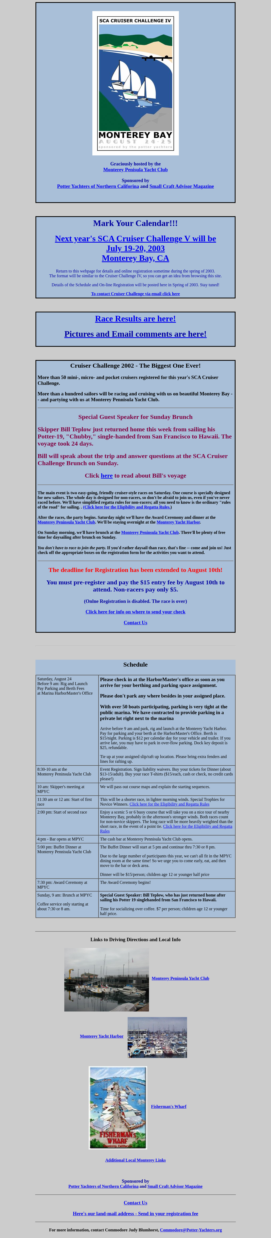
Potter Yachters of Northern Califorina (98, 186)
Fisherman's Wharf (168, 1106)
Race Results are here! (135, 318)
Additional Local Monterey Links (135, 1160)
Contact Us (135, 622)
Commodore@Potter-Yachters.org (191, 1230)
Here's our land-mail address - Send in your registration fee (135, 1213)
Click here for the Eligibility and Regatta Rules (170, 804)
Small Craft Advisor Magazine (182, 186)
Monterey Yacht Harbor (178, 522)
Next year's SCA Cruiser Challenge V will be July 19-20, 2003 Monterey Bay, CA (135, 248)
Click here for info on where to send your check (135, 612)
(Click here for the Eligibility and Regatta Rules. (126, 507)
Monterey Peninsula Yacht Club (66, 522)
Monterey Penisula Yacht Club (135, 169)
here (107, 475)
